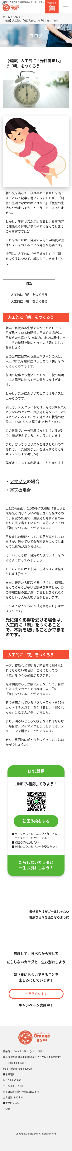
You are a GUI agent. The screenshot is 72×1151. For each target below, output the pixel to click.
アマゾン (18, 481)
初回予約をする (36, 821)
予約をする (52, 2)
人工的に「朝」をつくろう (29, 294)
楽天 (14, 490)
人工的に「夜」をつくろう (29, 301)
